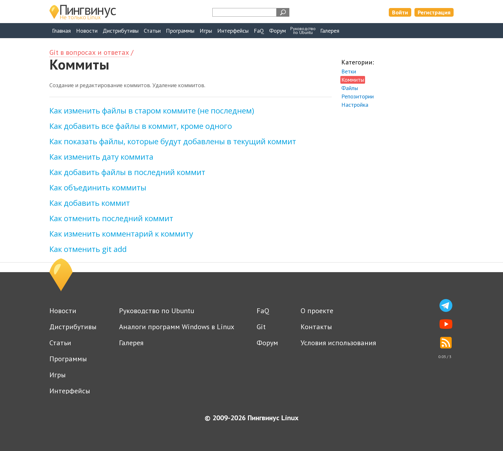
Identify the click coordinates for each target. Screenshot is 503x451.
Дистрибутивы (121, 30)
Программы (180, 30)
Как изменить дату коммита (101, 156)
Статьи (152, 30)
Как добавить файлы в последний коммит (127, 172)
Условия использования (338, 342)
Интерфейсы (233, 30)
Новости (87, 30)
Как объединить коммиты (97, 187)
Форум (277, 30)
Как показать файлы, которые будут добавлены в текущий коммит (172, 141)
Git (261, 326)
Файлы (349, 88)
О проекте (317, 310)
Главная (61, 30)
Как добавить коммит (89, 202)
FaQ (259, 30)
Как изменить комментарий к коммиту (121, 233)
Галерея (329, 30)
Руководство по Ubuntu (156, 310)
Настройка (354, 104)
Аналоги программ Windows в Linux (176, 326)
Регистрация (434, 12)
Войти (400, 12)
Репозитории (357, 96)
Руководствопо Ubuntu (303, 30)
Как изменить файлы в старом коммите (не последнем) (151, 110)
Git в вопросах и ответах (89, 52)
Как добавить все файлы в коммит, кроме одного (140, 126)
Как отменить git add (88, 249)
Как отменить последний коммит (111, 218)
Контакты (316, 326)
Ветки (348, 71)
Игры (206, 30)
